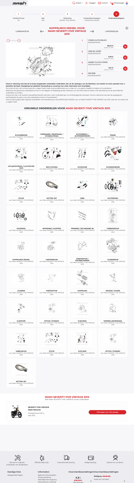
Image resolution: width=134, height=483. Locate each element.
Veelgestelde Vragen (15, 475)
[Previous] (42, 31)
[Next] (92, 31)
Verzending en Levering (47, 482)
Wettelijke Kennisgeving (47, 480)
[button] (127, 28)
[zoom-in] (19, 40)
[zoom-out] (8, 40)
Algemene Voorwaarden (47, 475)
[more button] (121, 46)
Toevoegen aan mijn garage (107, 412)
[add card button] (125, 46)
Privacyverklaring (44, 477)
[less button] (115, 46)
